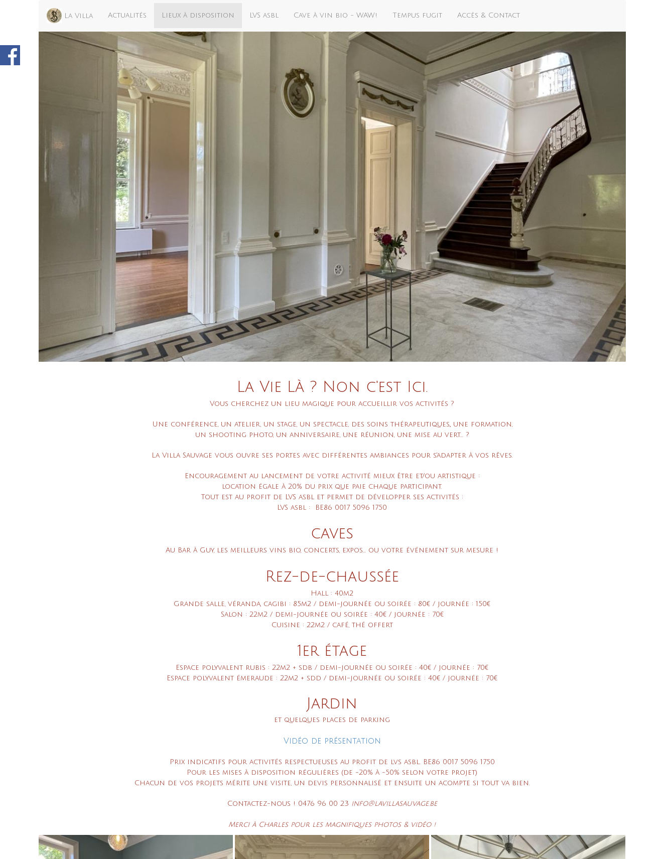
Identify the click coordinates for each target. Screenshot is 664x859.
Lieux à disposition (198, 15)
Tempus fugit (417, 15)
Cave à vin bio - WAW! (335, 15)
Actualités (127, 15)
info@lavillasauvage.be (394, 803)
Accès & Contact (488, 15)
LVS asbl (264, 15)
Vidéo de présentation (332, 741)
